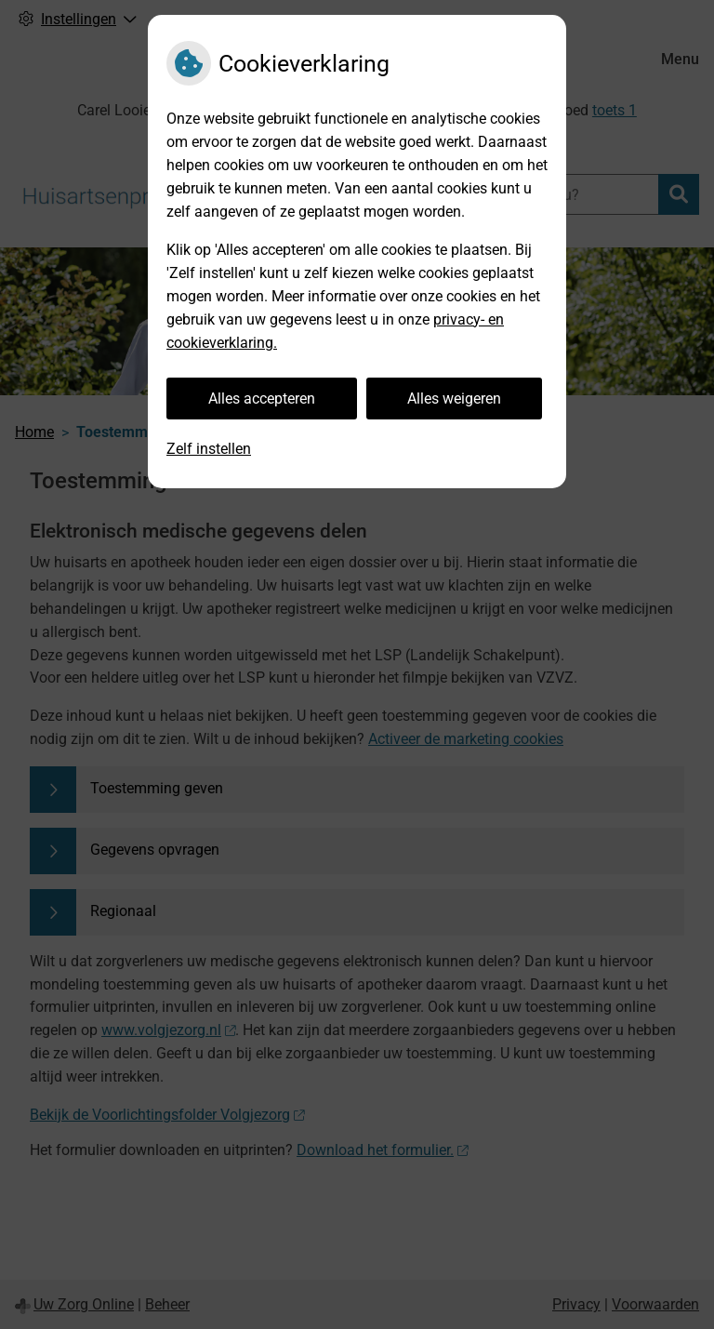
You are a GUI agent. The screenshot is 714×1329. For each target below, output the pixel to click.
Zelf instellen (208, 449)
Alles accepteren (261, 398)
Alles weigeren (454, 398)
